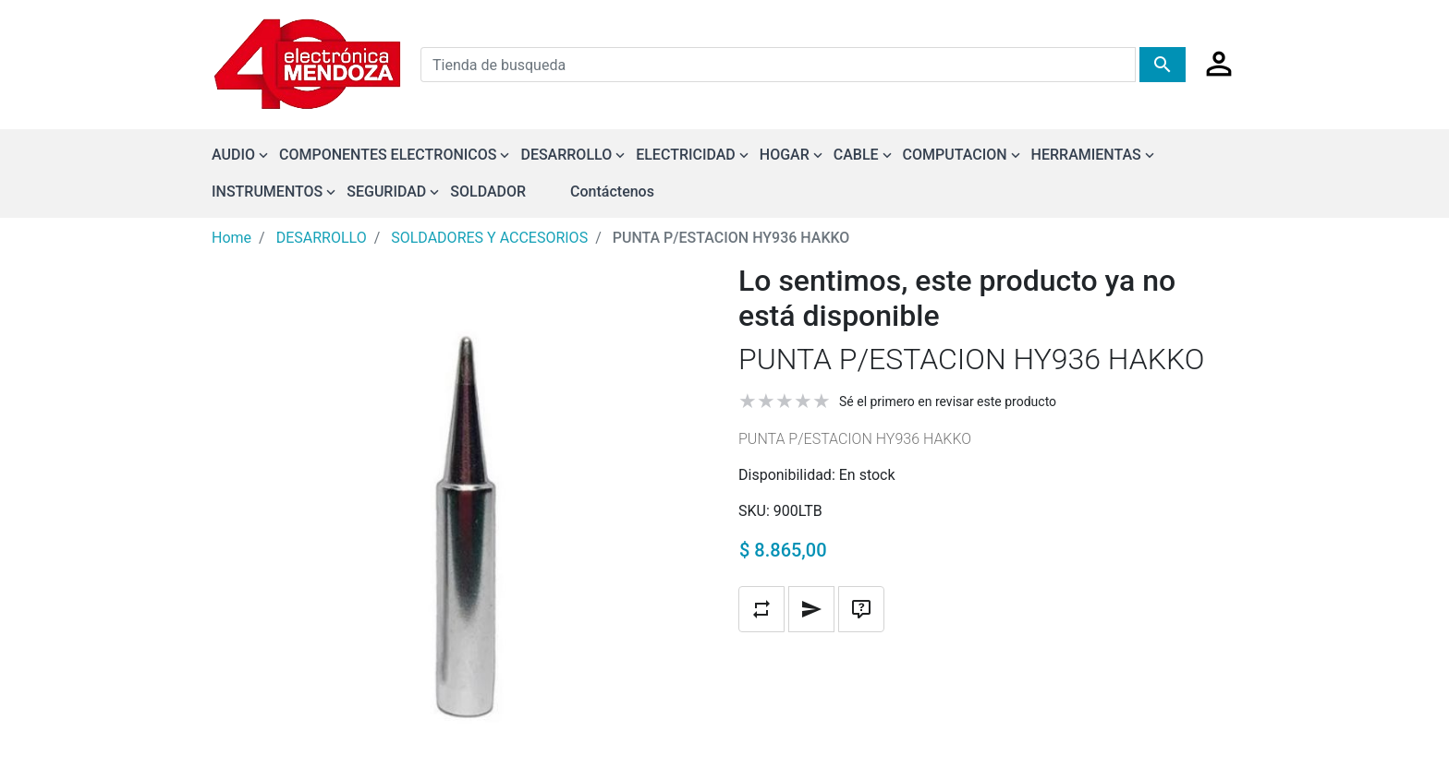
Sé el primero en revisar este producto (947, 401)
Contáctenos (612, 191)
